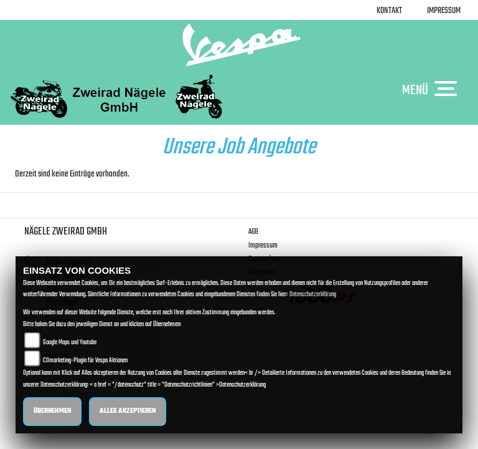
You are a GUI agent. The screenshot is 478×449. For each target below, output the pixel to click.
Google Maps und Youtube (69, 342)
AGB (253, 231)
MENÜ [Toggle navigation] (432, 89)
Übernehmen (52, 411)
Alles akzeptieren (128, 411)
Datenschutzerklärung (312, 294)
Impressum (444, 11)
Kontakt (389, 11)
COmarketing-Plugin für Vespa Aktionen (85, 360)
